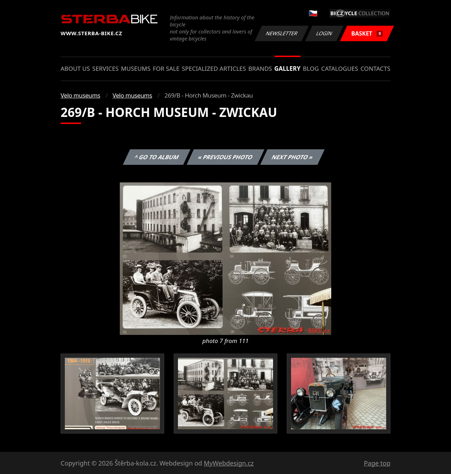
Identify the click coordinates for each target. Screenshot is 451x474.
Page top (377, 463)
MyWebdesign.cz (229, 463)
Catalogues (339, 68)
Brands (260, 68)
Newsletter (281, 33)
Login (324, 33)
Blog (311, 68)
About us (75, 68)
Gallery (287, 68)
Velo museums (80, 95)
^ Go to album (156, 157)
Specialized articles (214, 68)
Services (105, 68)
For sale (166, 68)
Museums (135, 68)
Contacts (375, 68)
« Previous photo (225, 157)
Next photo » (292, 157)
